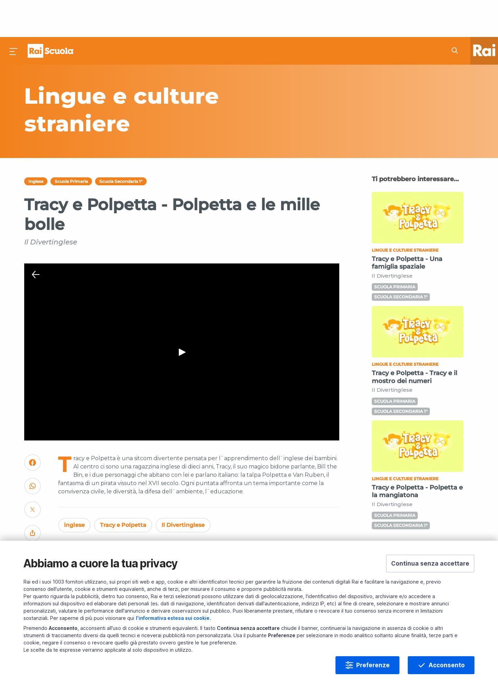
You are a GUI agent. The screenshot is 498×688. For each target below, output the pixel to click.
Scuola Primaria (71, 144)
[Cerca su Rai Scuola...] (456, 13)
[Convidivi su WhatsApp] (32, 452)
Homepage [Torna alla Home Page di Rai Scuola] (50, 14)
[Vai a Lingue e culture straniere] (174, 72)
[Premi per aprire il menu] (14, 14)
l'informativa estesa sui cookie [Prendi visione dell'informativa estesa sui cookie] (173, 618)
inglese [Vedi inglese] (74, 488)
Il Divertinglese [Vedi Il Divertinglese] (183, 488)
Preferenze (373, 665)
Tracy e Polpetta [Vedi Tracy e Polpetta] (123, 488)
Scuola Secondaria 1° (120, 144)
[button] (430, 564)
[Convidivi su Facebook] (32, 429)
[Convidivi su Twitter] (32, 476)
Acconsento (446, 665)
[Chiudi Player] (35, 237)
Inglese (35, 144)
